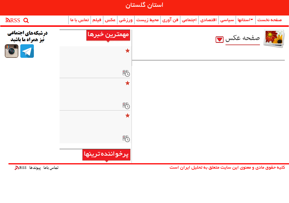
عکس (110, 20)
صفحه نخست (269, 20)
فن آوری (170, 20)
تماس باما (50, 167)
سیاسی (227, 20)
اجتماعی (189, 20)
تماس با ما (79, 20)
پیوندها (35, 167)
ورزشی (126, 20)
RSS (21, 167)
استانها (245, 20)
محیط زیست (147, 20)
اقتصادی (208, 20)
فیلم (97, 20)
